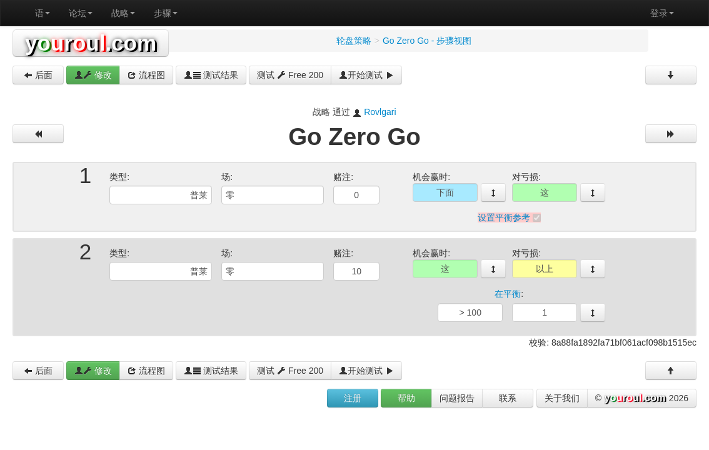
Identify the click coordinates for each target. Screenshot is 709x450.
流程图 (146, 75)
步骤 (166, 13)
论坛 (81, 13)
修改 (93, 75)
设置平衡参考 (504, 217)
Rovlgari (380, 112)
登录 (662, 13)
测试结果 (211, 75)
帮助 (406, 398)
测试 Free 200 (290, 75)
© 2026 (641, 398)
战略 (123, 13)
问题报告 (457, 398)
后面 (38, 75)
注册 (352, 398)
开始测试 (366, 75)
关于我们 (562, 398)
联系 (507, 398)
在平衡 (508, 294)
